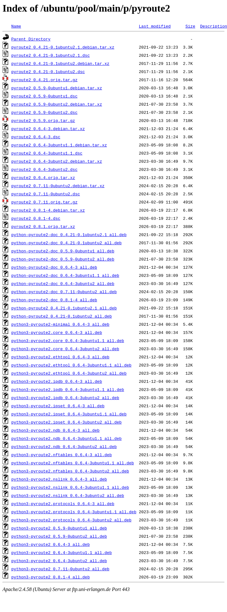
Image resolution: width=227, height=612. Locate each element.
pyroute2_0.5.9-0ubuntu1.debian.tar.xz (56, 88)
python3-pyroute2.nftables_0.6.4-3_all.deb (61, 454)
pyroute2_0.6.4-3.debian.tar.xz (48, 128)
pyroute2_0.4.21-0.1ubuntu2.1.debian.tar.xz (62, 47)
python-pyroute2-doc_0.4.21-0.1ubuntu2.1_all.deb (69, 234)
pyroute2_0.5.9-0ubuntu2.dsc (44, 112)
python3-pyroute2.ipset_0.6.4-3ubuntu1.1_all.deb (69, 414)
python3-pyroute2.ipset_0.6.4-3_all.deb (57, 406)
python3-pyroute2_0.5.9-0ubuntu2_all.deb (59, 536)
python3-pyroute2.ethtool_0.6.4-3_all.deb (60, 357)
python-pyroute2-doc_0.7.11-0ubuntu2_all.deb (64, 291)
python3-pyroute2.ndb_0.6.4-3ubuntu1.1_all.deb (66, 438)
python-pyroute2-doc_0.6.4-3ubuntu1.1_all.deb (65, 275)
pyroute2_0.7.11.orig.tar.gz (44, 202)
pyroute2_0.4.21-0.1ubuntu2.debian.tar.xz (60, 63)
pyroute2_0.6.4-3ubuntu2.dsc (44, 169)
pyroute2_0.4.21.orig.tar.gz (44, 79)
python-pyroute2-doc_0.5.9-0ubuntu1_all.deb (62, 251)
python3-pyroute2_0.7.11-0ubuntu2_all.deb (60, 569)
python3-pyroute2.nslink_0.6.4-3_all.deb (59, 479)
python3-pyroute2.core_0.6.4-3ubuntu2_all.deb (65, 348)
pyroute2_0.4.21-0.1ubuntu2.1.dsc (50, 55)
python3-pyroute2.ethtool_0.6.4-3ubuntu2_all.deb (69, 373)
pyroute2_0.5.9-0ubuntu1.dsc (44, 96)
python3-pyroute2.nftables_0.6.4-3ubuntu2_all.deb (70, 471)
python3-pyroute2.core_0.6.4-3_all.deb (56, 332)
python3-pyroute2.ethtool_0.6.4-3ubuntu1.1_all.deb (71, 365)
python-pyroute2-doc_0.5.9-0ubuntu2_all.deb (62, 259)
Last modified (154, 26)
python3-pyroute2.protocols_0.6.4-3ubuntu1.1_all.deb (73, 511)
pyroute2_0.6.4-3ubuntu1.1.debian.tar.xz (59, 145)
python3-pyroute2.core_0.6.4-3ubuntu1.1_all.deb (67, 340)
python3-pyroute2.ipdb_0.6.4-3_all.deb (56, 381)
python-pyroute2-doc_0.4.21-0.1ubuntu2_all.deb (66, 242)
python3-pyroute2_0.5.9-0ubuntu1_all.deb (59, 528)
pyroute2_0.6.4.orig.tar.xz (43, 177)
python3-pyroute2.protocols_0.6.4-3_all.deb (62, 503)
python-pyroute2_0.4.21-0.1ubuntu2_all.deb (61, 316)
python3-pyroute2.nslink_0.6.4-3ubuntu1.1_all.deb (70, 487)
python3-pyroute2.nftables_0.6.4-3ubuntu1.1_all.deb (72, 463)
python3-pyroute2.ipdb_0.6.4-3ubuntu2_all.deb (65, 397)
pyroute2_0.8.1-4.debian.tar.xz (48, 210)
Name (16, 26)
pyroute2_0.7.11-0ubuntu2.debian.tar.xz (57, 185)
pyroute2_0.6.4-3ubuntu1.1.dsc (46, 153)
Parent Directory (31, 39)
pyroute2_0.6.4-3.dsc (35, 137)
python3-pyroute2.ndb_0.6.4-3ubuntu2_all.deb (64, 446)
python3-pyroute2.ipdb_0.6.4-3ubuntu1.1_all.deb (67, 389)
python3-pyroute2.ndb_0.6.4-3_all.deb (55, 430)
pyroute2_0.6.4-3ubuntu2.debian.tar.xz (56, 161)
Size (190, 26)
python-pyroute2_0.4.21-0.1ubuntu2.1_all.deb (64, 308)
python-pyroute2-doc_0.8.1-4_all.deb (54, 300)
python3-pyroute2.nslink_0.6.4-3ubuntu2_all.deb (67, 495)
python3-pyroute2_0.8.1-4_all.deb (50, 577)
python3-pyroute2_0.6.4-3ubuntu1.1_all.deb (61, 552)
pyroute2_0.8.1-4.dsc (35, 218)
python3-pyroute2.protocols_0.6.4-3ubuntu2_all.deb (71, 520)
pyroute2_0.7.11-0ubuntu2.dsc (45, 194)
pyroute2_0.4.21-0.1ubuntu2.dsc (48, 71)
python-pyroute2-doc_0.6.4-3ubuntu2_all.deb (62, 283)
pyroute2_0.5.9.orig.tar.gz (43, 120)
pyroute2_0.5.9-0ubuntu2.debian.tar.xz (56, 104)
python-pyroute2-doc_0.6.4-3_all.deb (54, 267)
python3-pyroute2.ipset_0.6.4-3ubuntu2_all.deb (66, 422)
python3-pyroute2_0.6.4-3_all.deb (50, 544)
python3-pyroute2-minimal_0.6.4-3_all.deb (60, 324)
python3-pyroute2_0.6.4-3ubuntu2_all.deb (59, 560)
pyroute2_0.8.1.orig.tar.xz (43, 226)
